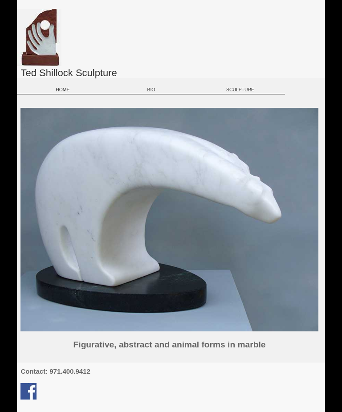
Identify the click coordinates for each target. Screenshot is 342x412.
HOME (61, 89)
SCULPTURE (240, 89)
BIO (151, 89)
